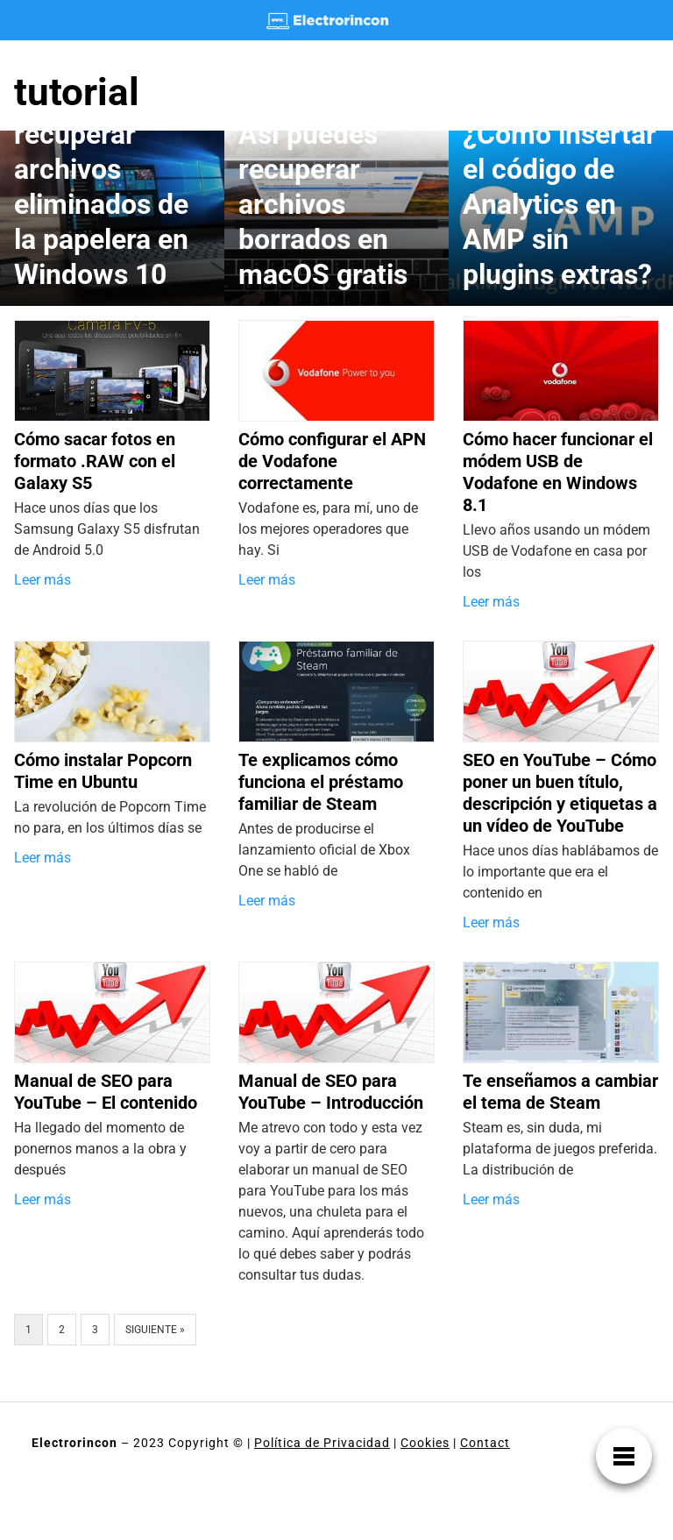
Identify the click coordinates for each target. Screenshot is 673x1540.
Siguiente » (155, 1330)
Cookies (425, 1443)
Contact (485, 1443)
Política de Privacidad (322, 1443)
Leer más (42, 579)
